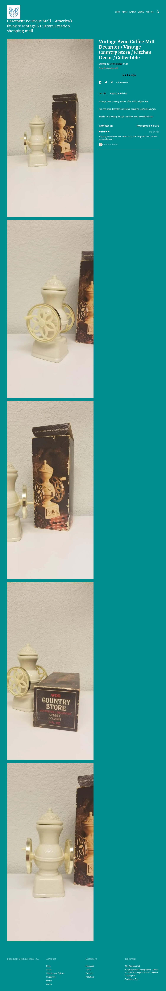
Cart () (149, 11)
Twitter (88, 969)
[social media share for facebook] (100, 82)
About (124, 11)
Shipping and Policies (55, 973)
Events (132, 11)
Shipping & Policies (118, 93)
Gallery (141, 11)
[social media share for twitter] (106, 82)
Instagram (90, 977)
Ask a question (122, 82)
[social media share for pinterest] (112, 82)
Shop (117, 11)
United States (116, 63)
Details (103, 93)
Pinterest (89, 973)
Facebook (90, 966)
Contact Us (50, 977)
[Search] (158, 12)
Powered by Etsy (131, 979)
